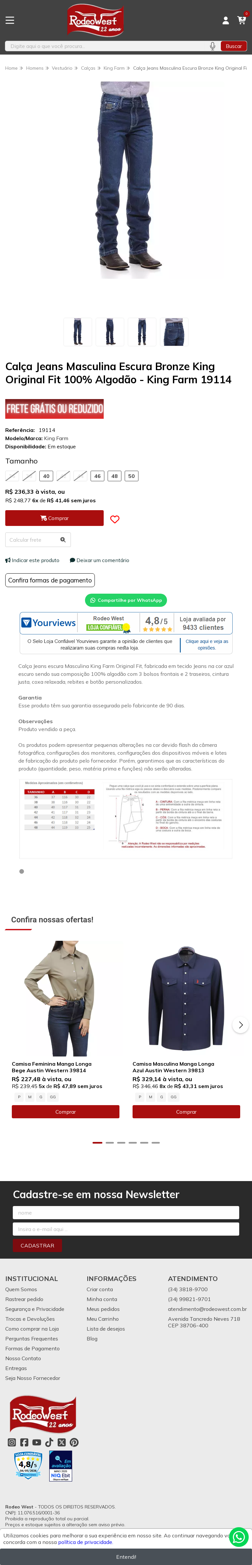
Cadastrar (37, 1245)
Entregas (16, 1368)
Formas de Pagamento (32, 1348)
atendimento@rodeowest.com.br (207, 1309)
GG (53, 1097)
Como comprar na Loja (32, 1328)
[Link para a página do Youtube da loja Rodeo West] (36, 1442)
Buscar (234, 46)
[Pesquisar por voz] (212, 46)
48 (114, 476)
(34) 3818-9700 (188, 1289)
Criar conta (100, 1289)
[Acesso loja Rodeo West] (226, 20)
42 (63, 476)
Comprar (65, 1111)
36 (12, 476)
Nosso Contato (23, 1358)
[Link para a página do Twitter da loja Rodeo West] (61, 1442)
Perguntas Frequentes (31, 1338)
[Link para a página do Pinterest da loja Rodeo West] (74, 1442)
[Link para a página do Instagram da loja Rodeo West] (11, 1442)
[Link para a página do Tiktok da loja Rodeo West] (49, 1442)
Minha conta (102, 1299)
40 (46, 476)
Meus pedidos (103, 1309)
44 (80, 476)
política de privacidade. (85, 1542)
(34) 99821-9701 (189, 1299)
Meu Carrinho (103, 1319)
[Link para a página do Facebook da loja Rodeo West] (24, 1442)
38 (29, 476)
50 (131, 476)
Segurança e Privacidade (34, 1309)
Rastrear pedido (24, 1299)
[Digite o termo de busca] (104, 46)
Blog (92, 1338)
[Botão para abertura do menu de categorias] (10, 20)
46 (97, 476)
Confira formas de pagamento (50, 580)
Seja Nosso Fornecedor (32, 1378)
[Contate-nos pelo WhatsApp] (239, 1537)
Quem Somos (21, 1289)
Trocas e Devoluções (30, 1319)
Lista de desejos (106, 1328)
